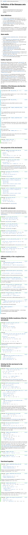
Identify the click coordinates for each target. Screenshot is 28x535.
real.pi (8, 155)
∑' (3, 388)
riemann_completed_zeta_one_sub (10, 48)
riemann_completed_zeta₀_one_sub (11, 46)
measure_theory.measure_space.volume (12, 183)
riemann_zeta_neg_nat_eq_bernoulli (11, 51)
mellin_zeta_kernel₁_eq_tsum (16, 379)
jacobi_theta (6, 163)
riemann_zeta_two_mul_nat (9, 55)
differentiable (6, 273)
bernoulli (5, 54)
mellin (14, 264)
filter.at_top (13, 218)
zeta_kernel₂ (4, 63)
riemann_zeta (6, 18)
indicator (12, 326)
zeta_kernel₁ (21, 62)
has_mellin (4, 325)
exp (22, 79)
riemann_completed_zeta (8, 19)
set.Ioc (5, 326)
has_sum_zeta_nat (5, 445)
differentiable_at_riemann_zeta (10, 41)
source (26, 90)
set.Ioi (5, 182)
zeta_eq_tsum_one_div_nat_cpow (14, 427)
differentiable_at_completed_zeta (11, 39)
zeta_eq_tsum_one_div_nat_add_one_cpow (10, 419)
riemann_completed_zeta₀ (9, 23)
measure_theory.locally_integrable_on (11, 180)
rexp (4, 155)
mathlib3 (5, 1)
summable (4, 152)
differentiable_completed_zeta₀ (10, 36)
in (8, 371)
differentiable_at (6, 264)
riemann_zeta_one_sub (8, 49)
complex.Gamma (14, 376)
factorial (11, 439)
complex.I (15, 163)
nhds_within (13, 232)
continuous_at (5, 174)
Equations (4, 97)
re (12, 263)
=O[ (9, 218)
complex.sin (7, 489)
